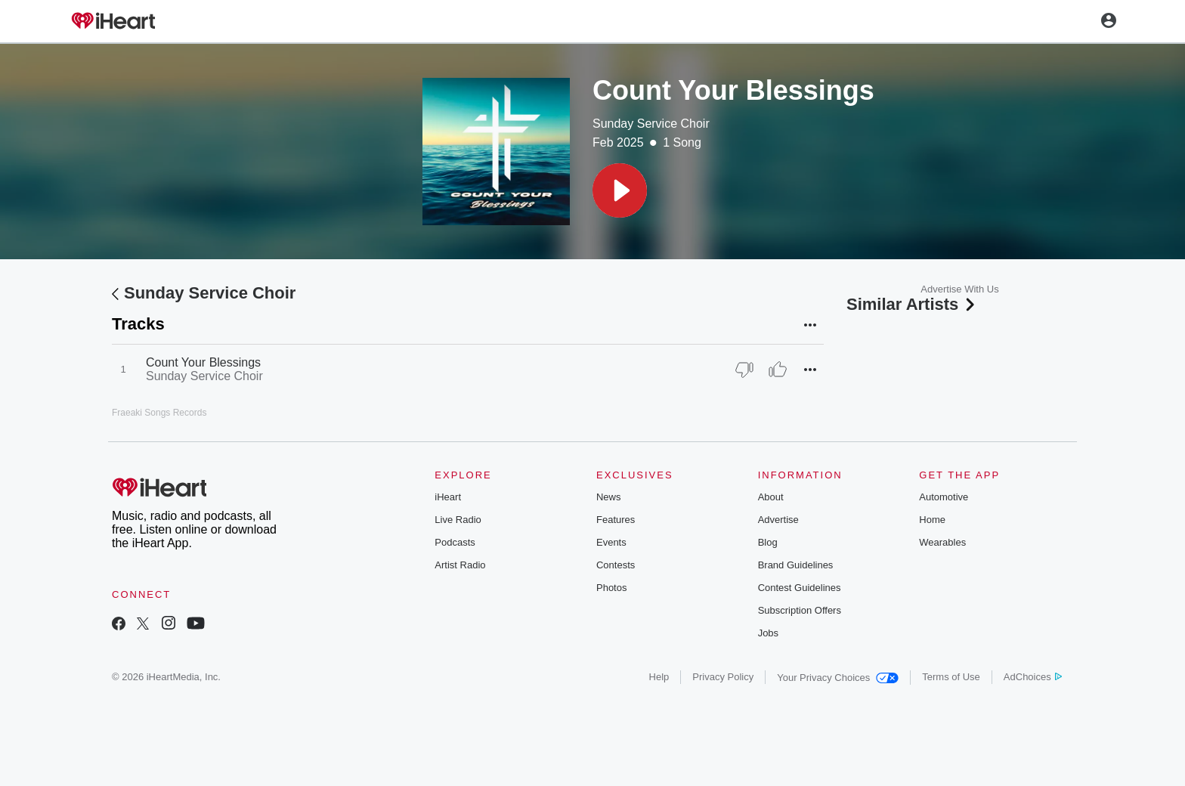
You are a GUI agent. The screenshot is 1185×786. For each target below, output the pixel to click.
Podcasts (455, 542)
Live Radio (458, 519)
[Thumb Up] (777, 369)
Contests (615, 565)
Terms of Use (951, 676)
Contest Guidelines (799, 587)
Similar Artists (912, 304)
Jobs (768, 633)
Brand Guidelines (796, 565)
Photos (611, 587)
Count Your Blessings (203, 362)
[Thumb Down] (744, 369)
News (608, 497)
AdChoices (1033, 676)
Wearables (942, 542)
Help (659, 676)
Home (932, 519)
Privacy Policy (722, 676)
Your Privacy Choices (838, 677)
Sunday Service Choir (651, 123)
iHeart (448, 497)
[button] (619, 190)
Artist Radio (460, 565)
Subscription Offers (799, 610)
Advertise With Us (959, 289)
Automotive (943, 497)
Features (615, 519)
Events (611, 542)
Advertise (778, 519)
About (771, 497)
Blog (768, 542)
